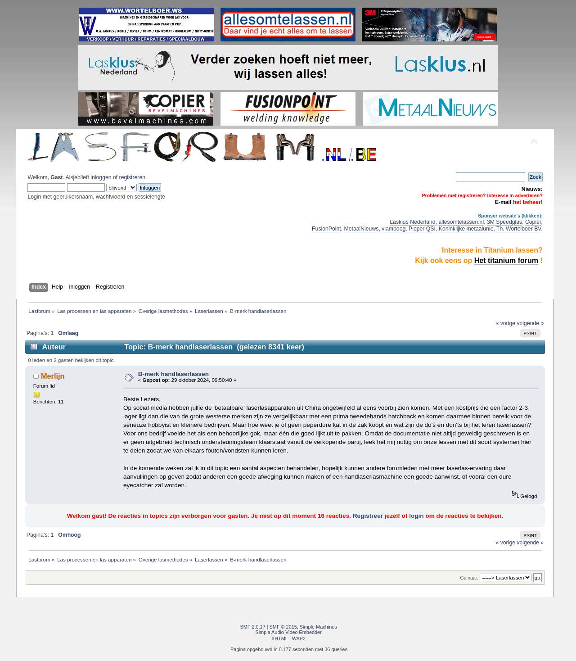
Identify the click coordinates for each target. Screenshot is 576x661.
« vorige (506, 323)
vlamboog (393, 229)
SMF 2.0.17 (253, 626)
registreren (132, 177)
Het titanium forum (506, 260)
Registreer (368, 515)
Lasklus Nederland (412, 222)
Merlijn (53, 376)
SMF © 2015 (283, 626)
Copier (533, 222)
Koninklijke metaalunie (466, 229)
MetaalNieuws (361, 229)
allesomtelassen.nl (461, 222)
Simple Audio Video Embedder (288, 632)
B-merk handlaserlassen (173, 374)
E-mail (503, 202)
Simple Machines (318, 626)
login (416, 515)
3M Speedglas (504, 222)
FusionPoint (326, 229)
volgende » (530, 323)
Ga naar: (469, 577)
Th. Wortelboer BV (518, 229)
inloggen (100, 177)
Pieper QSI (422, 229)
